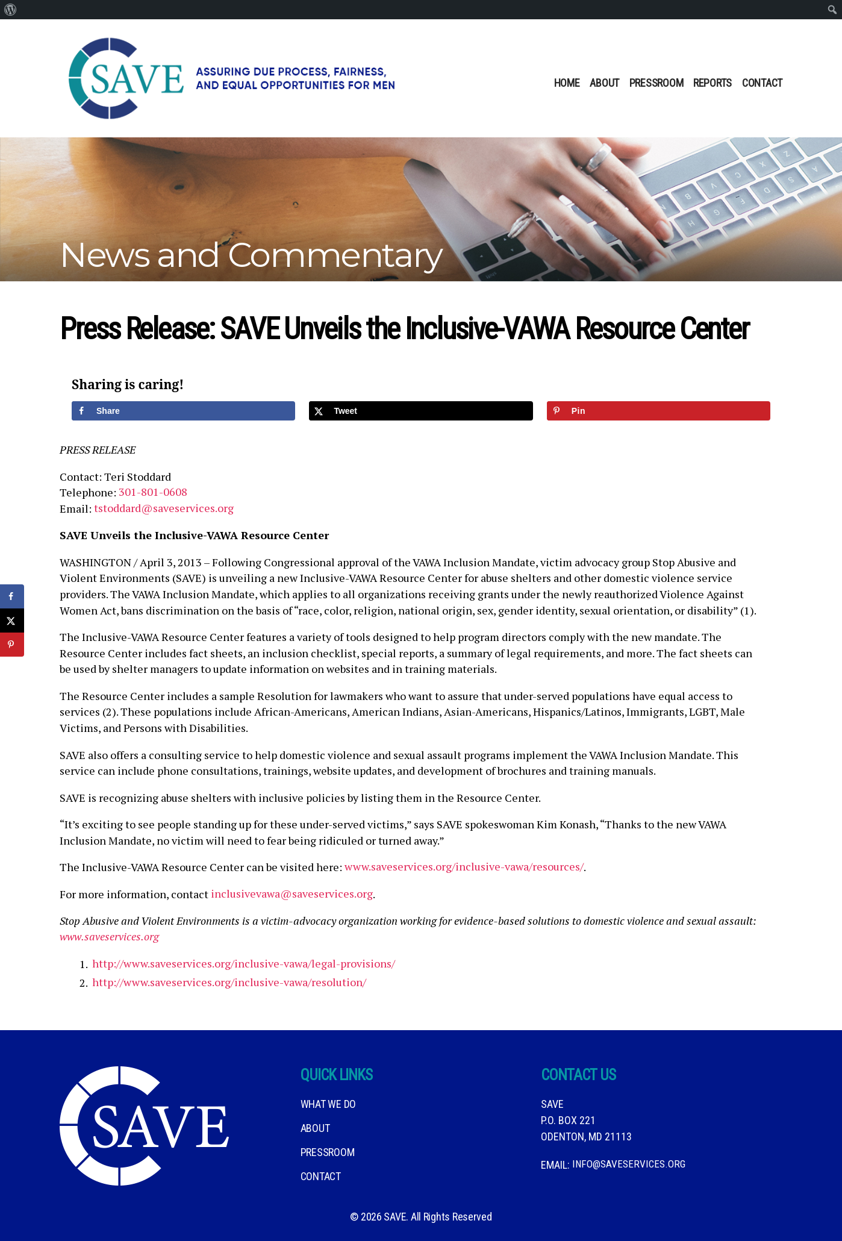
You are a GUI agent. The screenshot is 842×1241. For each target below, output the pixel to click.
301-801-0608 (153, 492)
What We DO (328, 1104)
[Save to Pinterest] (658, 410)
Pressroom (656, 83)
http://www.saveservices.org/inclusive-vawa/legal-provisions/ (243, 964)
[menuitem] (10, 9)
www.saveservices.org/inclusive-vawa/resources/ (464, 867)
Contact (762, 83)
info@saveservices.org (629, 1164)
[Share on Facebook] (183, 410)
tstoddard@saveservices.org (164, 508)
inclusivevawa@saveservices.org (292, 894)
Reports (712, 83)
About (604, 83)
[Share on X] (420, 410)
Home (567, 83)
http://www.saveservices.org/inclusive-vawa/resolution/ (229, 982)
